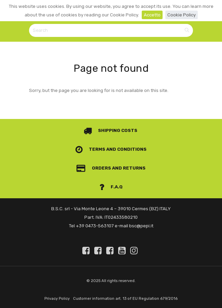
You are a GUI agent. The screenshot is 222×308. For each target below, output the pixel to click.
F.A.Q (111, 186)
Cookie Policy (181, 14)
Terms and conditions (111, 149)
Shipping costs (111, 130)
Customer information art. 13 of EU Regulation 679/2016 (125, 298)
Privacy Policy (57, 298)
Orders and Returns (111, 168)
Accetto (152, 14)
